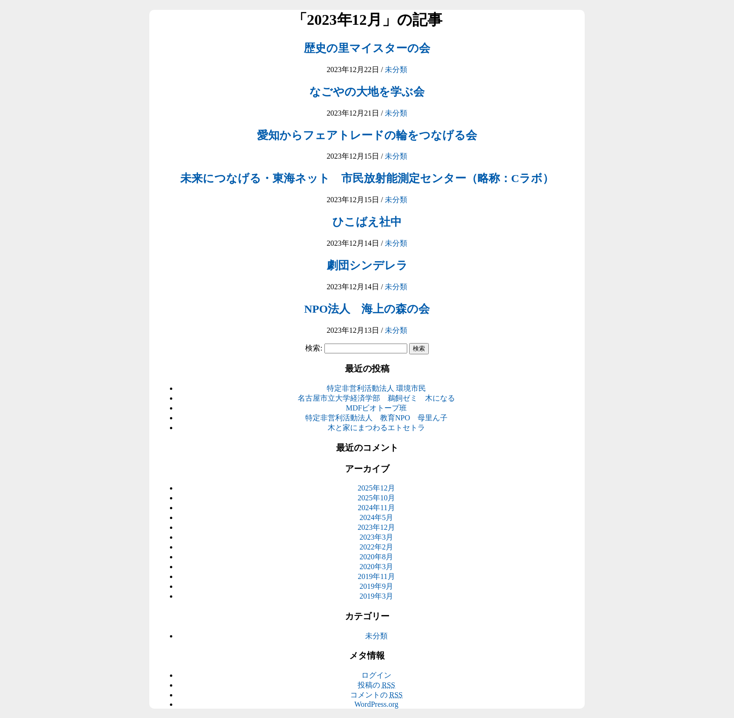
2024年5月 (376, 517)
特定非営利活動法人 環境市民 (376, 388)
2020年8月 (376, 557)
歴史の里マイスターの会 (367, 48)
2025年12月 (376, 488)
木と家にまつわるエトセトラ (376, 428)
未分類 (396, 69)
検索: (313, 348)
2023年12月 (376, 527)
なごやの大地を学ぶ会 (367, 92)
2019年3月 (376, 596)
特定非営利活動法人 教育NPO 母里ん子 (376, 418)
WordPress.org (376, 704)
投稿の (376, 685)
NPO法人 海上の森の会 (367, 309)
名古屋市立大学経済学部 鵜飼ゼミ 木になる (376, 398)
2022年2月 (376, 547)
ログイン (376, 675)
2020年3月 (376, 567)
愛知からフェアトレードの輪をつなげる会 (367, 135)
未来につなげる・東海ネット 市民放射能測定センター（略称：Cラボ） (367, 178)
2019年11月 (376, 576)
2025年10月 (376, 498)
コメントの (376, 695)
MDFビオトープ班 (376, 408)
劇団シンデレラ (367, 265)
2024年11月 (376, 508)
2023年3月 (376, 537)
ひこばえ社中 (367, 222)
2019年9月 (376, 586)
